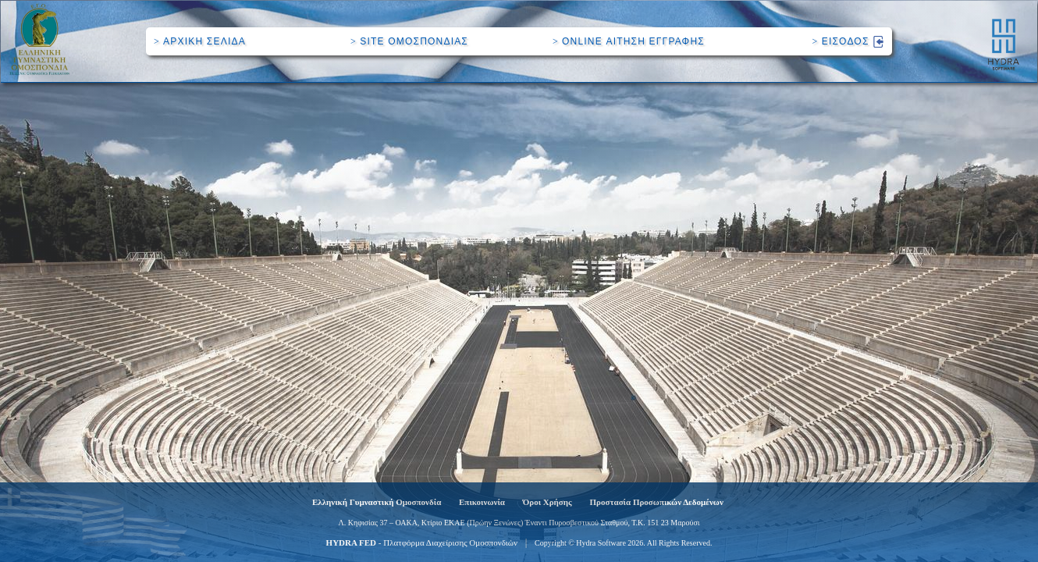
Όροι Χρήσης (547, 502)
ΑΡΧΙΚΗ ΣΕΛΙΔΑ (200, 41)
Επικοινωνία (482, 502)
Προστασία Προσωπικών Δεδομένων (656, 502)
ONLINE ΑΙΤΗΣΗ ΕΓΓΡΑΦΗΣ (629, 41)
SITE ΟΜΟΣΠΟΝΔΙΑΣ (409, 41)
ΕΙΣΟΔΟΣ (848, 41)
